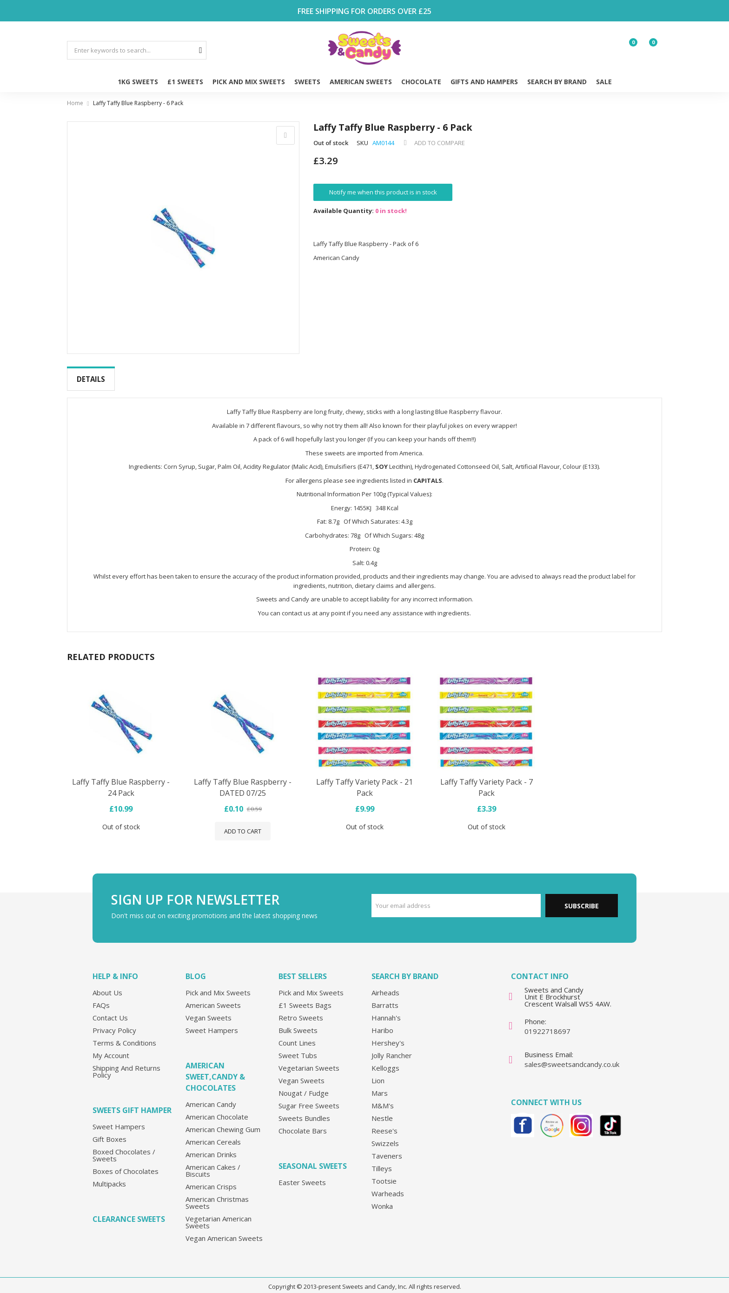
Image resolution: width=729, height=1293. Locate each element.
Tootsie (384, 1173)
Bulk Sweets (298, 1022)
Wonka (382, 1198)
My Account (111, 1048)
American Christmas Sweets (217, 1195)
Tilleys (381, 1161)
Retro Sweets (300, 1010)
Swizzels (385, 1135)
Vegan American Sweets (224, 1230)
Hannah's (386, 1010)
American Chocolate (217, 1109)
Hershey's (387, 1035)
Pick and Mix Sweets (218, 985)
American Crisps (211, 1179)
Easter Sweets (302, 1175)
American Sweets (213, 997)
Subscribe (581, 898)
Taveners (386, 1148)
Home (75, 103)
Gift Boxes (109, 1131)
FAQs (101, 997)
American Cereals (213, 1134)
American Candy (211, 1096)
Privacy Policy (114, 1022)
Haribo (382, 1022)
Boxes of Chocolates (126, 1163)
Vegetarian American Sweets (219, 1214)
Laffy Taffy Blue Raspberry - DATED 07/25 (243, 780)
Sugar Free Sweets (308, 1098)
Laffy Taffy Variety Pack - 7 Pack (486, 780)
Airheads (385, 985)
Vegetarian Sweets (308, 1060)
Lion (377, 1073)
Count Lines (297, 1035)
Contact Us (110, 1010)
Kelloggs (385, 1060)
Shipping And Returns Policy (126, 1064)
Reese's (384, 1123)
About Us (107, 985)
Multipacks (109, 1176)
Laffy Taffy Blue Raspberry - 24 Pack (121, 780)
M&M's (382, 1098)
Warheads (387, 1186)
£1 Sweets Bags (304, 997)
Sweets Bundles (304, 1110)
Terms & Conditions (124, 1035)
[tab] (91, 379)
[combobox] (136, 50)
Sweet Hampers (119, 1119)
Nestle (382, 1110)
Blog (196, 969)
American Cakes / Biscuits (213, 1163)
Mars (379, 1085)
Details (91, 379)
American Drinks (211, 1147)
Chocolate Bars (302, 1123)
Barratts (384, 997)
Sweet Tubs (297, 1048)
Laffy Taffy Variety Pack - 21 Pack (364, 780)
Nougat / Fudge (303, 1085)
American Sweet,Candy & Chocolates (215, 1069)
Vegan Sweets (209, 1010)
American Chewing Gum (223, 1121)
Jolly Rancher (391, 1048)
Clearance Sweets (129, 1211)
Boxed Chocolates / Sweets (124, 1148)
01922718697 (547, 1023)
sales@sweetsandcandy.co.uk (571, 1056)
